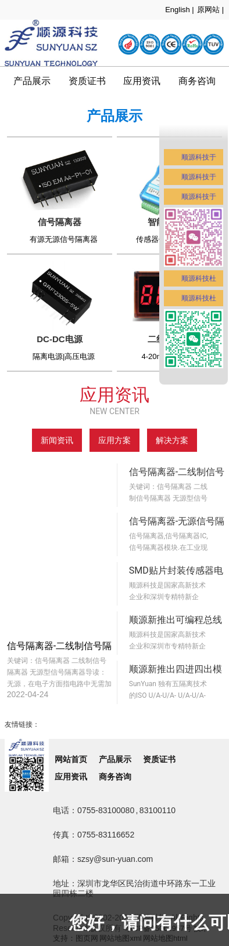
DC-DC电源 (59, 339)
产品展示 (32, 81)
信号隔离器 (59, 222)
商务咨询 (115, 776)
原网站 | (210, 9)
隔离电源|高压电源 (64, 356)
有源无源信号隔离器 (64, 239)
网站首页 (71, 759)
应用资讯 (141, 81)
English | (179, 9)
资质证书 (87, 81)
